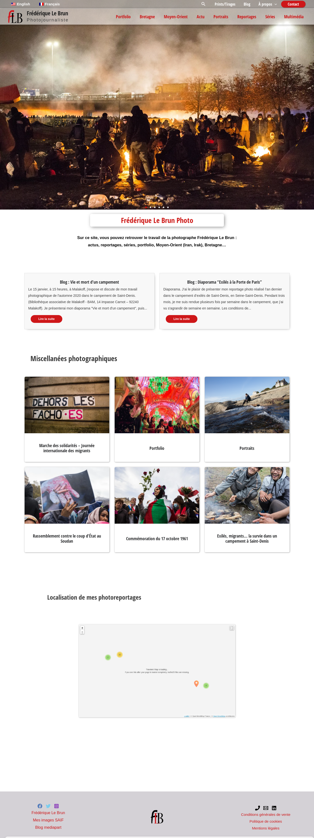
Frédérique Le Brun (47, 13)
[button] (205, 4)
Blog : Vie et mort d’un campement (89, 282)
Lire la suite (46, 319)
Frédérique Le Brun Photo (157, 220)
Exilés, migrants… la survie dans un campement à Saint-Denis (247, 538)
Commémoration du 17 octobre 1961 (157, 538)
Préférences (276, 814)
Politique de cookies (20, 828)
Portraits (247, 448)
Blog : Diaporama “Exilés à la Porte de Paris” (224, 282)
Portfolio (156, 448)
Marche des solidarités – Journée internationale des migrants (66, 448)
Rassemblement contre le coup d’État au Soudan (67, 538)
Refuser (213, 814)
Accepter (150, 814)
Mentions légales (47, 828)
